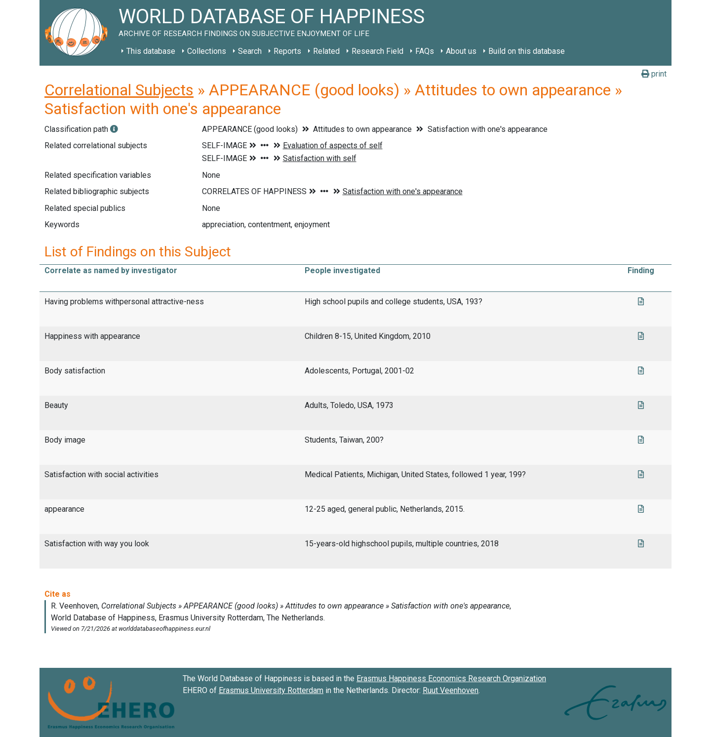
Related (326, 51)
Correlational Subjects (119, 90)
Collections (206, 51)
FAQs (424, 51)
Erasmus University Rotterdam (271, 690)
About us (461, 51)
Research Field (377, 51)
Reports (287, 51)
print (654, 74)
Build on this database (526, 51)
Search (250, 51)
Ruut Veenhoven (450, 690)
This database (150, 51)
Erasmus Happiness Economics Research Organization (451, 678)
